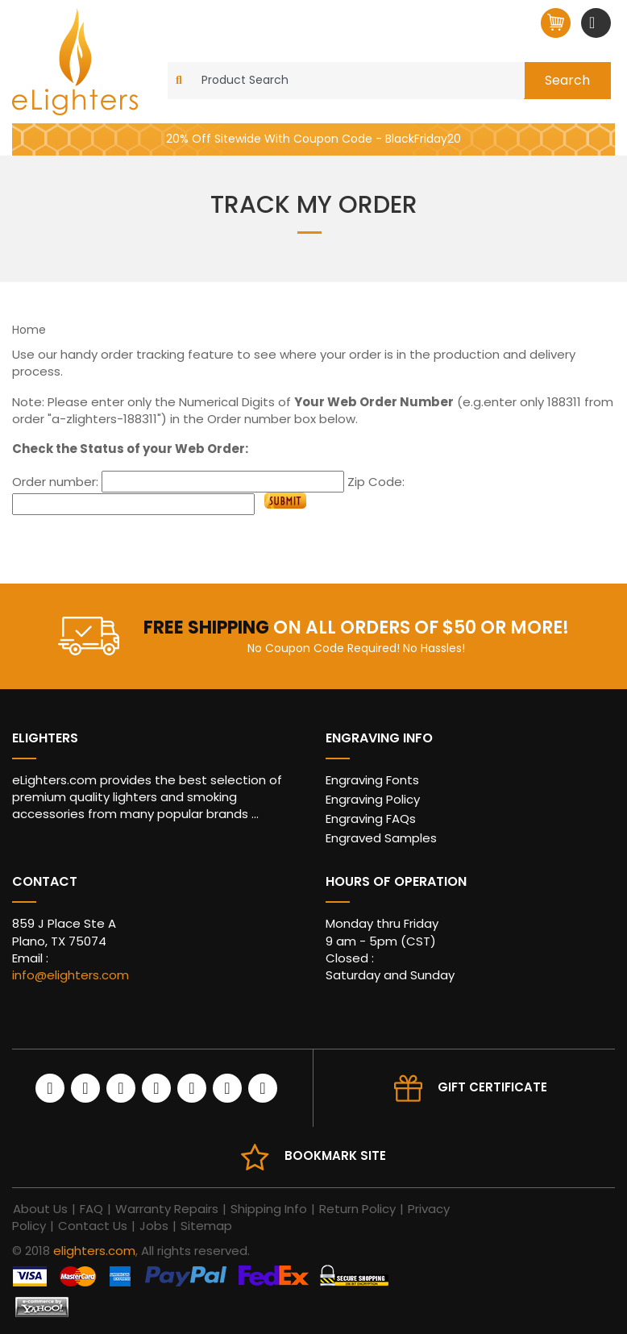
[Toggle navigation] (594, 22)
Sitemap (206, 1225)
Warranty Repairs (166, 1208)
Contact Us (92, 1225)
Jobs (153, 1225)
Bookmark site (335, 1155)
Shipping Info (268, 1208)
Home (29, 330)
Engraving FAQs (371, 818)
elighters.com (94, 1250)
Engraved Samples (381, 837)
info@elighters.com (70, 974)
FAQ (91, 1208)
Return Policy (357, 1208)
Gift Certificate (492, 1086)
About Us (40, 1208)
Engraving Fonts (372, 779)
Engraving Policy (373, 799)
